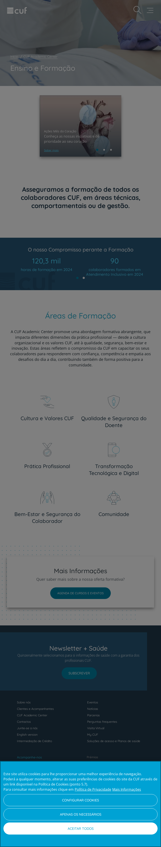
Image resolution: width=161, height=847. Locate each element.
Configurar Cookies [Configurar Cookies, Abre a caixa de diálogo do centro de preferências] (80, 800)
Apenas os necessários (80, 814)
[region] (80, 804)
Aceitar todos (81, 828)
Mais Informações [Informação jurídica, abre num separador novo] (126, 789)
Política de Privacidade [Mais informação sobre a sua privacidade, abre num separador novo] (93, 789)
